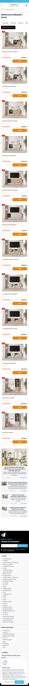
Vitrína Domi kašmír (7, 432)
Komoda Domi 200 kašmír (9, 225)
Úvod (2, 9)
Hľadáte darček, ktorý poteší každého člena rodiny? (18, 508)
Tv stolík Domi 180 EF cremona (10, 259)
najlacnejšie (5, 23)
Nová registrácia (24, 1)
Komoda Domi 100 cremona (9, 51)
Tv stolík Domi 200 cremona (9, 328)
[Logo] (14, 5)
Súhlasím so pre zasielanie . (14, 549)
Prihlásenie (17, 1)
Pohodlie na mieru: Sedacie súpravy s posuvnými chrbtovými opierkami (17, 483)
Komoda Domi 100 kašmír (9, 86)
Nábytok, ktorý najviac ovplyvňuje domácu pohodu (18, 495)
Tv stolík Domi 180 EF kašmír (9, 294)
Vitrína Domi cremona (8, 398)
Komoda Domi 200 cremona (10, 190)
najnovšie (20, 23)
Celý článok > (23, 477)
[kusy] (7, 61)
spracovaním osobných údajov (16, 549)
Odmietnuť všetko (8, 682)
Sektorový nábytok (10, 9)
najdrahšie (13, 23)
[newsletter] (22, 545)
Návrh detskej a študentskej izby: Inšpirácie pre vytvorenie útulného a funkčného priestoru (14, 469)
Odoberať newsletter (10, 541)
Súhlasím (19, 682)
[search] (26, 5)
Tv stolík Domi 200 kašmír (9, 363)
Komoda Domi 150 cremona (9, 121)
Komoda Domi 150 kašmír (9, 155)
